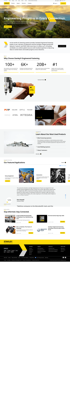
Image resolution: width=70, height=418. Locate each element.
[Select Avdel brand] (15, 125)
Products (13, 3)
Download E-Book (42, 99)
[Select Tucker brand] (30, 120)
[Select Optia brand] (22, 120)
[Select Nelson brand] (15, 120)
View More (39, 118)
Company (30, 3)
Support (19, 3)
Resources (24, 3)
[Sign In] (55, 3)
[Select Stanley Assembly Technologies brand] (7, 125)
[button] (9, 0)
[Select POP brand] (7, 120)
